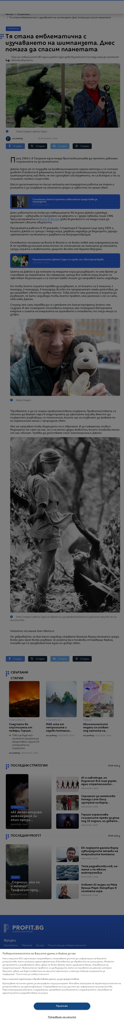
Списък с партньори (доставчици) (22, 997)
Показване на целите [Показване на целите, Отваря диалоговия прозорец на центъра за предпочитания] (62, 1017)
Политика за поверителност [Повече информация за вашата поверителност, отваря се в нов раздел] (32, 974)
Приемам (62, 1006)
